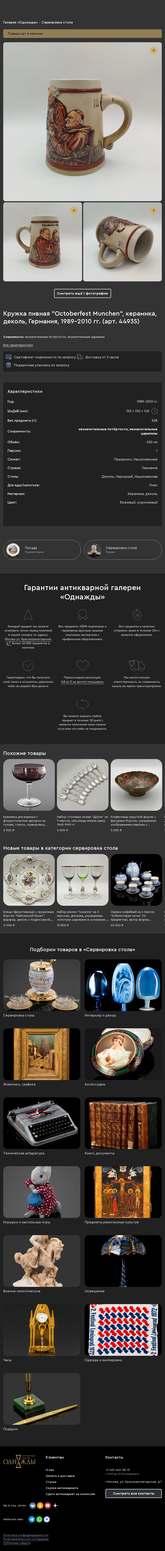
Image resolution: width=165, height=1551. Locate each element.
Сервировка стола (57, 22)
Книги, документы (100, 1153)
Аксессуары (95, 1084)
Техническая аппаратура (23, 1153)
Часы (7, 1360)
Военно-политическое (21, 1291)
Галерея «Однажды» (20, 22)
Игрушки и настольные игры (26, 1222)
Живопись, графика (19, 1084)
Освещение (95, 1291)
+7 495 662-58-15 (117, 1470)
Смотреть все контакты (133, 1493)
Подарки (10, 1429)
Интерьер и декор (100, 1015)
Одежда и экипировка (103, 1360)
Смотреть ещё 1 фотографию (82, 293)
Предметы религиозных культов (112, 1222)
